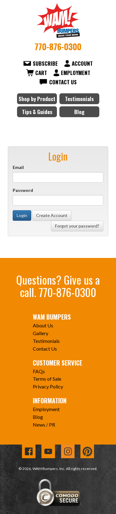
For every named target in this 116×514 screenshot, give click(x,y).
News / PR (44, 425)
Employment (75, 72)
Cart (41, 72)
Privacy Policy (48, 386)
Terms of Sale (47, 379)
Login (22, 215)
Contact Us (63, 82)
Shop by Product (37, 99)
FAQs (39, 371)
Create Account (51, 215)
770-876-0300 (58, 46)
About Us (43, 325)
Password (23, 190)
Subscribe (45, 63)
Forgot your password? (77, 225)
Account (82, 63)
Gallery (40, 333)
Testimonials (79, 99)
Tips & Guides (37, 112)
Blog (79, 112)
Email (18, 167)
